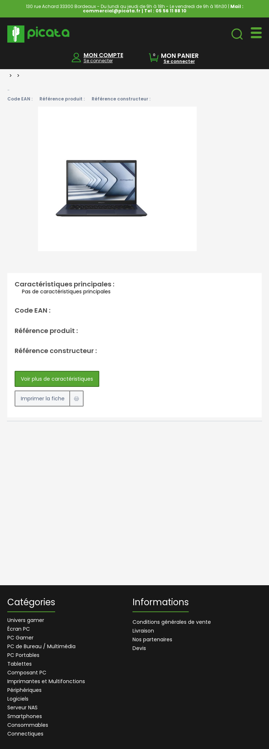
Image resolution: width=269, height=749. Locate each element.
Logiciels (17, 698)
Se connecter (98, 61)
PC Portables (23, 655)
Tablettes (19, 663)
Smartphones (24, 716)
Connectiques (25, 733)
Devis (139, 648)
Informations (160, 603)
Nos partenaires (152, 639)
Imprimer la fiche (43, 398)
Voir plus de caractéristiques (57, 379)
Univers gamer (25, 620)
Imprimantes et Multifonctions (46, 681)
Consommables (27, 725)
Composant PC (26, 672)
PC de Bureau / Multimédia (41, 646)
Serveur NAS (22, 707)
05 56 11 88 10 (171, 11)
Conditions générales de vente (171, 622)
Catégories (31, 603)
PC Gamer (20, 637)
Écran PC (18, 629)
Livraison (143, 630)
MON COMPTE (103, 55)
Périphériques (24, 690)
